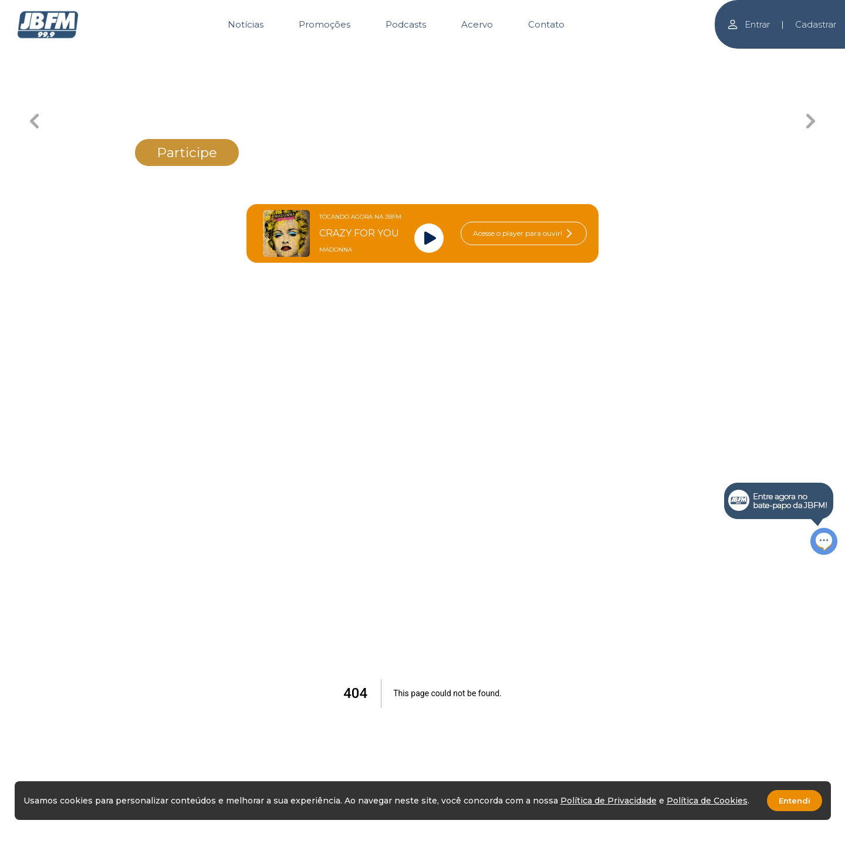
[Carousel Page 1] (295, 57)
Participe (187, 152)
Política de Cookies (707, 800)
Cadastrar (815, 24)
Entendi (794, 800)
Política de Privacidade (608, 800)
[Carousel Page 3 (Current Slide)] (465, 57)
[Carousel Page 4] (550, 57)
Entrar (748, 24)
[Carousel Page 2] (380, 57)
